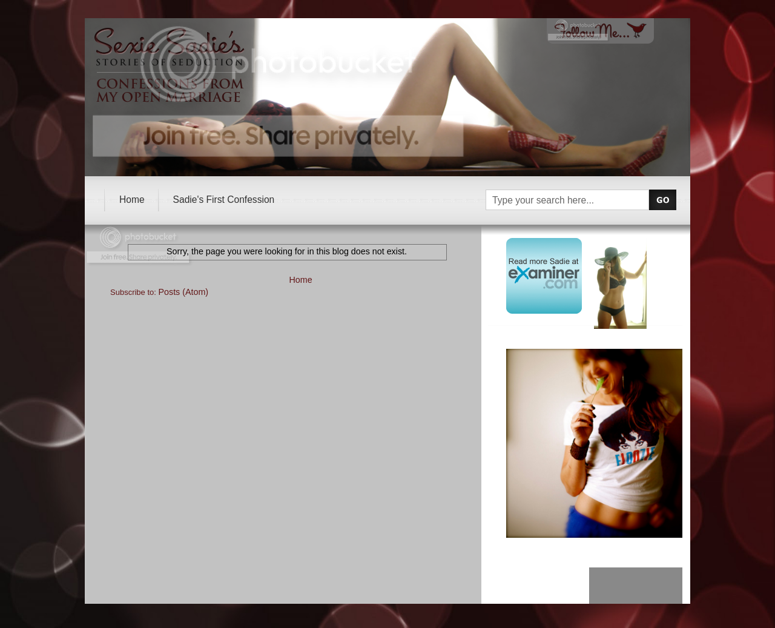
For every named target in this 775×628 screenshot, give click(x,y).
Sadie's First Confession (224, 199)
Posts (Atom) (184, 292)
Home (132, 199)
